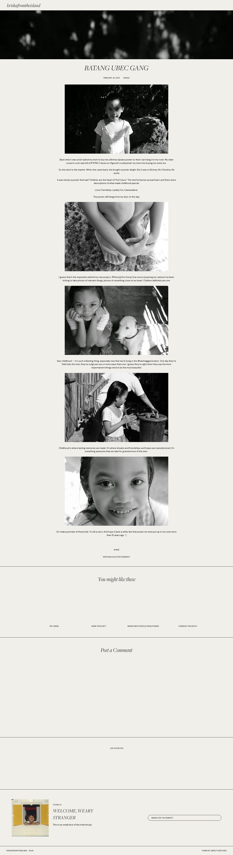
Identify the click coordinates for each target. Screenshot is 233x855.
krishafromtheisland (23, 5)
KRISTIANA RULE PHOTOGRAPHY (116, 557)
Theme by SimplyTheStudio (214, 850)
